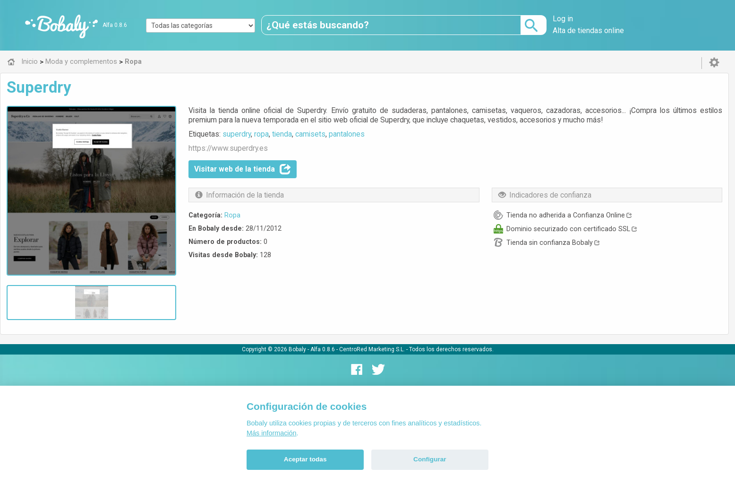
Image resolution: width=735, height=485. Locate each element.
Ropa (232, 215)
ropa (261, 134)
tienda (282, 134)
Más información (272, 433)
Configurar (429, 459)
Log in (563, 18)
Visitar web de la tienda (242, 169)
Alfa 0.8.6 (115, 25)
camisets (310, 134)
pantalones (347, 134)
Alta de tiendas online (588, 30)
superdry (236, 134)
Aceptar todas (305, 459)
